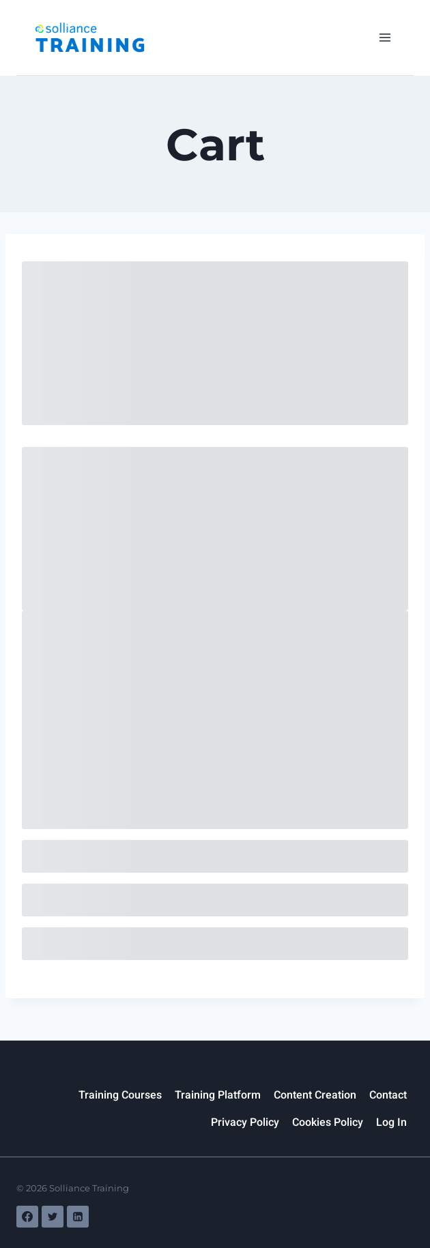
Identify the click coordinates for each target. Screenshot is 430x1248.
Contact (388, 1095)
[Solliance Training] (89, 37)
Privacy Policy (245, 1122)
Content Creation (315, 1095)
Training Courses (120, 1095)
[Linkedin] (78, 1217)
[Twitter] (52, 1217)
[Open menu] (384, 37)
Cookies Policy (327, 1122)
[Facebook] (27, 1217)
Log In (391, 1122)
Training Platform (218, 1095)
